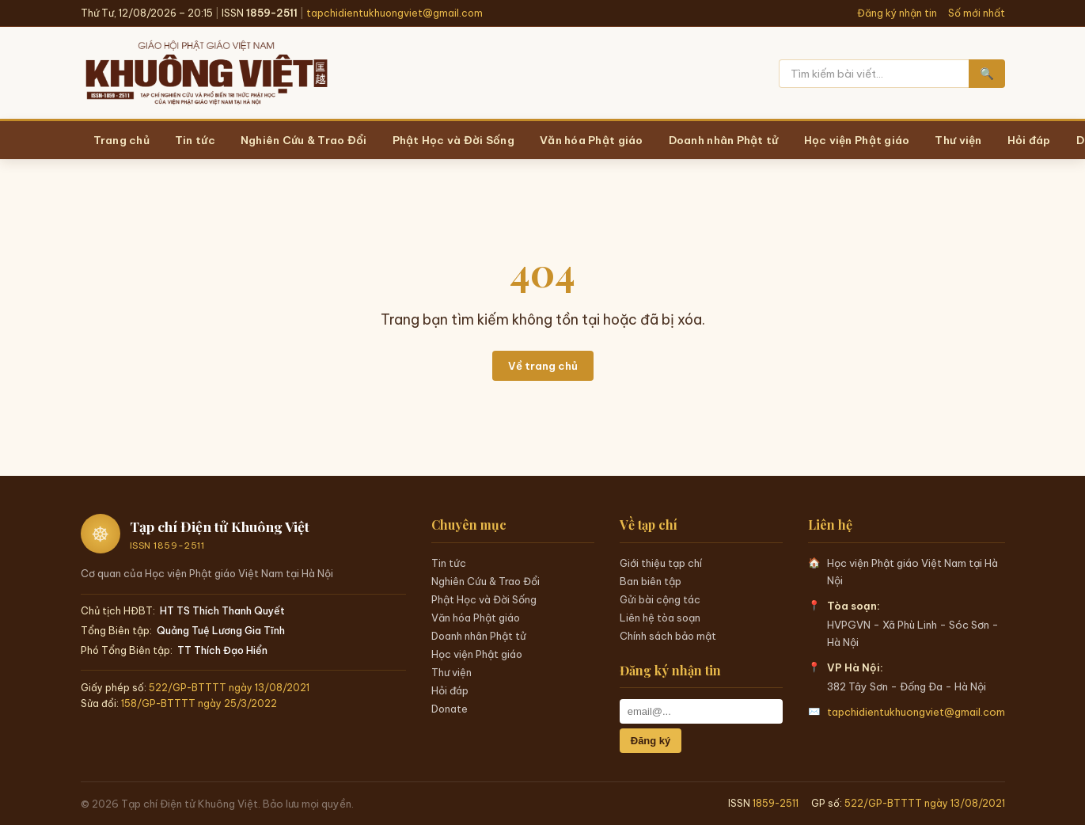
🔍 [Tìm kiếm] (987, 73)
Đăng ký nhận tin (897, 13)
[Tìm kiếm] (874, 73)
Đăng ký (651, 741)
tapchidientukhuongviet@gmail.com (394, 13)
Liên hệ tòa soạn (660, 617)
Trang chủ (121, 140)
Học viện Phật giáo (476, 654)
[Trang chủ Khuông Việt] (205, 73)
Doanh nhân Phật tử (478, 635)
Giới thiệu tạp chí (661, 563)
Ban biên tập (650, 581)
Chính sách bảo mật (668, 635)
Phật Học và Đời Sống (484, 599)
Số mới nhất (976, 13)
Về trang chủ (543, 365)
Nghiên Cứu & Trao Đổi (485, 581)
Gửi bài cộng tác (660, 599)
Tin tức (448, 563)
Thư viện (451, 672)
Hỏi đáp (450, 690)
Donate (449, 708)
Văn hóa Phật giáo (475, 617)
